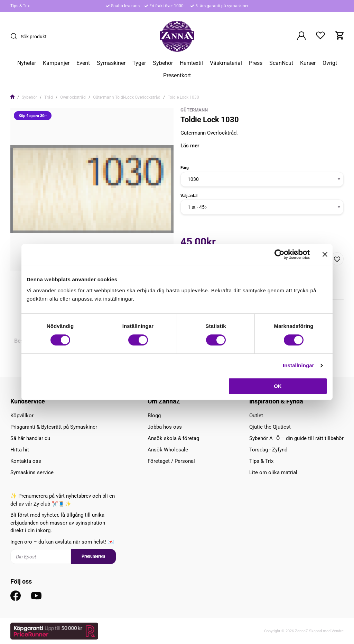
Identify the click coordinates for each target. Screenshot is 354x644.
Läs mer (189, 146)
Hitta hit (19, 450)
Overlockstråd (73, 97)
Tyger (139, 63)
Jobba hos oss (165, 427)
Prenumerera (93, 556)
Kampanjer (56, 63)
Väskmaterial (226, 63)
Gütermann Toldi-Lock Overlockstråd (126, 97)
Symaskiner (111, 63)
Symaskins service (32, 472)
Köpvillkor (22, 415)
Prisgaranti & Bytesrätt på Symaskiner (53, 427)
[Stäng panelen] (325, 254)
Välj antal (188, 195)
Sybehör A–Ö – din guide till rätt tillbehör (296, 438)
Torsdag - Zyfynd (268, 450)
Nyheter (26, 63)
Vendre (338, 631)
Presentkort (177, 75)
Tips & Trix (20, 5)
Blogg (154, 415)
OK (278, 386)
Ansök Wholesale (168, 450)
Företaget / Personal (171, 461)
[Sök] (15, 36)
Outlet (256, 415)
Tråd (48, 97)
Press (255, 63)
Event (83, 63)
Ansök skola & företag (173, 438)
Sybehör (163, 63)
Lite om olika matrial (273, 472)
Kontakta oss (25, 461)
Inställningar (298, 365)
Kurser (308, 63)
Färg (184, 167)
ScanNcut (281, 63)
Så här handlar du (30, 438)
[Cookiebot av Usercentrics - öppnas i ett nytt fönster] (279, 254)
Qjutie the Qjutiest (270, 427)
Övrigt (330, 63)
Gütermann (194, 110)
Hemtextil (191, 63)
